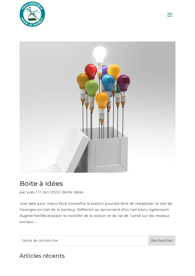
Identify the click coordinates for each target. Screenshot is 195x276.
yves (31, 192)
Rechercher (162, 240)
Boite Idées (73, 192)
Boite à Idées (41, 184)
